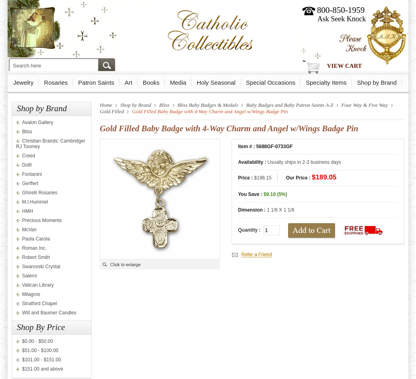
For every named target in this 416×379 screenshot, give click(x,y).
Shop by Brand (377, 82)
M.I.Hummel (35, 202)
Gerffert (30, 183)
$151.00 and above (42, 369)
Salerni (29, 276)
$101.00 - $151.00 (41, 360)
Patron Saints (96, 82)
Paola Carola (36, 239)
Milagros (31, 294)
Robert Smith (36, 257)
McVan (29, 229)
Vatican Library (38, 285)
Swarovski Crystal (41, 266)
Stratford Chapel (39, 303)
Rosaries (56, 82)
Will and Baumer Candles (49, 313)
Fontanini (32, 174)
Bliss (27, 131)
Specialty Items (326, 82)
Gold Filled (112, 111)
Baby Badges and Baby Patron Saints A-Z (289, 105)
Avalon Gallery (37, 122)
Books (151, 82)
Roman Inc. (34, 248)
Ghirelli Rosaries (39, 193)
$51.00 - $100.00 (40, 350)
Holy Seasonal (216, 82)
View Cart (344, 66)
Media (178, 82)
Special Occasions (270, 82)
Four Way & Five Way (364, 105)
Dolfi (27, 165)
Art (128, 82)
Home (106, 105)
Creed (28, 156)
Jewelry (23, 82)
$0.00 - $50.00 (37, 341)
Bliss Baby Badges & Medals (208, 105)
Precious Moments (42, 220)
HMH (27, 211)
